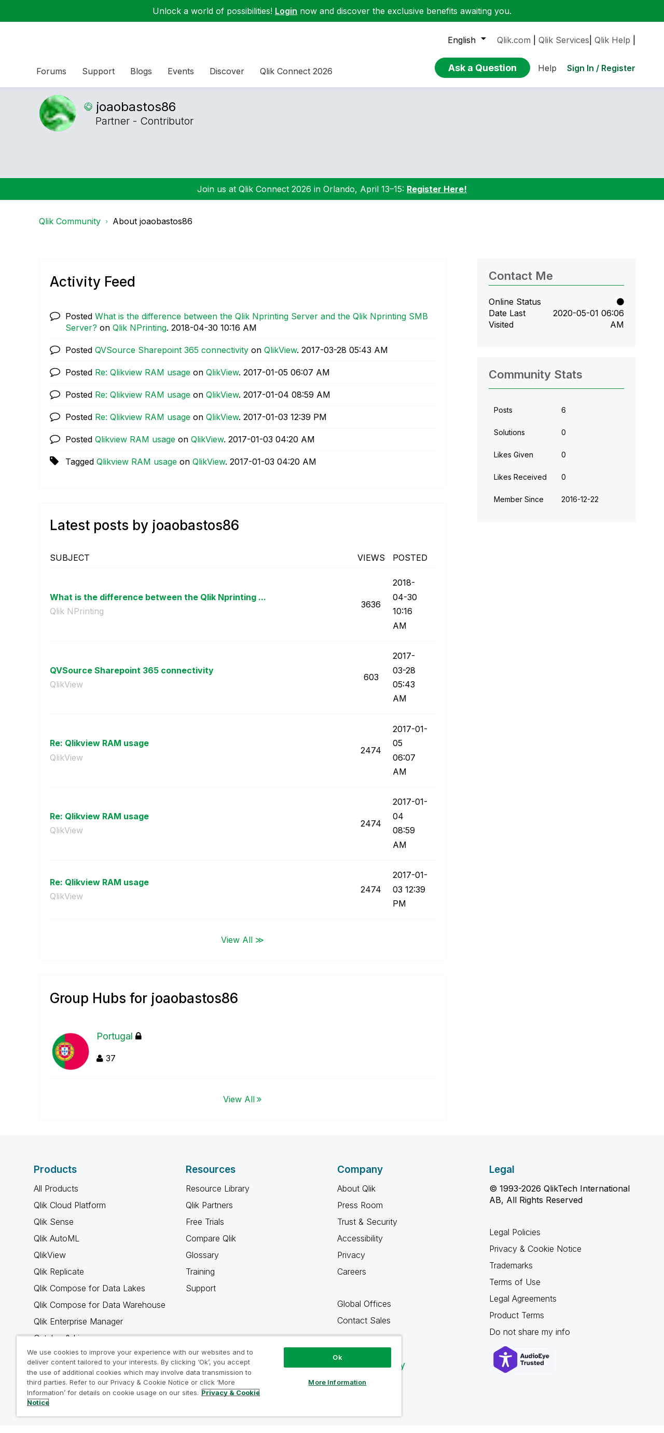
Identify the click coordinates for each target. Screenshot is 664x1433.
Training (200, 1279)
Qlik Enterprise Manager (78, 1329)
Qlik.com (514, 40)
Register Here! (437, 197)
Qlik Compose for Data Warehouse (99, 1312)
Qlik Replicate (59, 1279)
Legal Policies (515, 1240)
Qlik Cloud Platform (70, 1213)
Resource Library (218, 1196)
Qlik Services (563, 40)
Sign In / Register (601, 68)
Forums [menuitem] (51, 71)
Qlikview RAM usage (135, 447)
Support (201, 1296)
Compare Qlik (211, 1246)
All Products (56, 1196)
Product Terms (516, 1323)
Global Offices (364, 1311)
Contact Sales (364, 1328)
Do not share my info (531, 1339)
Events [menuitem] (181, 71)
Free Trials (205, 1229)
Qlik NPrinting (140, 335)
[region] (209, 1375)
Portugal (119, 1043)
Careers (351, 1279)
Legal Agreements (523, 1306)
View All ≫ (242, 947)
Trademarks (511, 1273)
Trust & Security (367, 1229)
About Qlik (356, 1196)
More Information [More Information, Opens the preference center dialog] (337, 1382)
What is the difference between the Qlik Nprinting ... (158, 605)
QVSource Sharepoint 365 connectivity (171, 358)
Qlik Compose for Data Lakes (89, 1296)
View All (239, 1107)
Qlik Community (70, 229)
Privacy (351, 1263)
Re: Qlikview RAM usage (142, 380)
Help (547, 68)
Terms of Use (515, 1290)
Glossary (202, 1263)
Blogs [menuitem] (141, 71)
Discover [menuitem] (227, 71)
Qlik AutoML (56, 1246)
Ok (337, 1357)
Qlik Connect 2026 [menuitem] (296, 71)
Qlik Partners (209, 1213)
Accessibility (360, 1246)
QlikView (280, 358)
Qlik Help (612, 40)
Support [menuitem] (98, 71)
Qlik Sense (54, 1229)
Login (286, 11)
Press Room (360, 1213)
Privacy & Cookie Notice (535, 1256)
